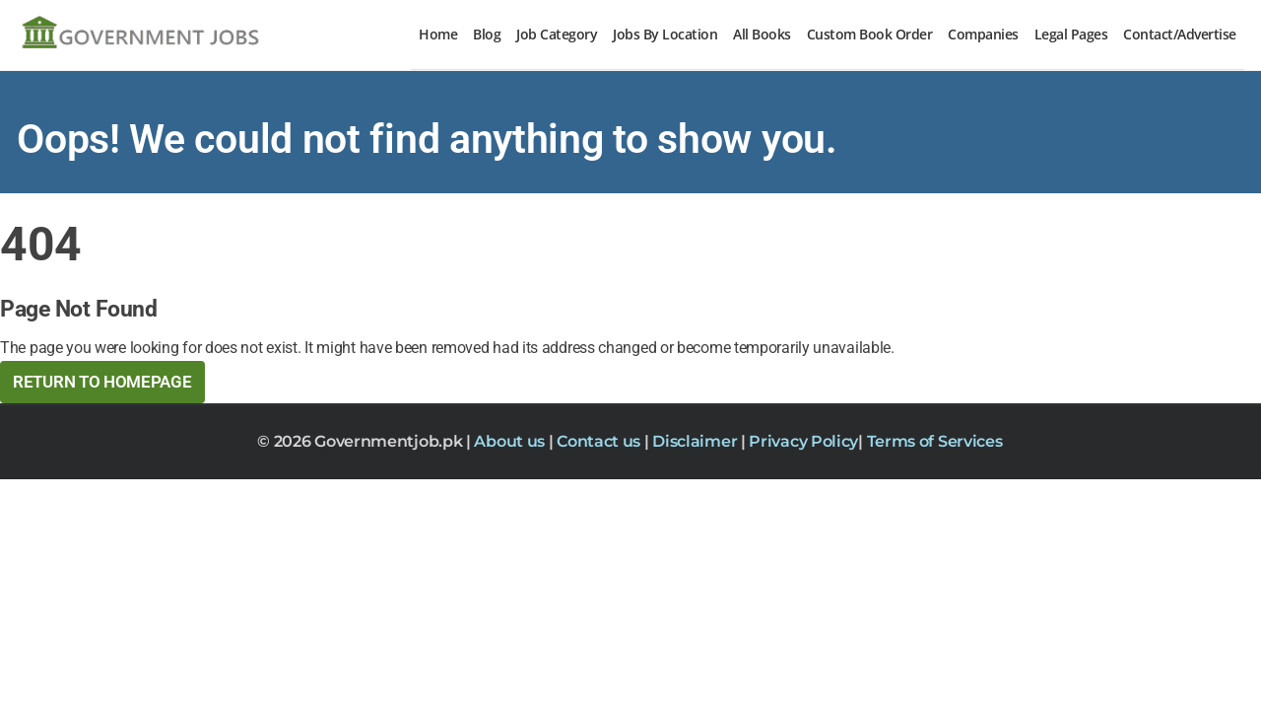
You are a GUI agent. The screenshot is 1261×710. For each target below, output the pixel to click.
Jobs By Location (665, 34)
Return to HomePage (102, 381)
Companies (983, 34)
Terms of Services (935, 441)
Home (438, 34)
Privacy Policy (803, 441)
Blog (486, 34)
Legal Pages (1071, 34)
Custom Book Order (870, 34)
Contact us (600, 441)
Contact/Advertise (1179, 34)
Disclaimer (696, 441)
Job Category (556, 34)
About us (511, 441)
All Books (762, 34)
